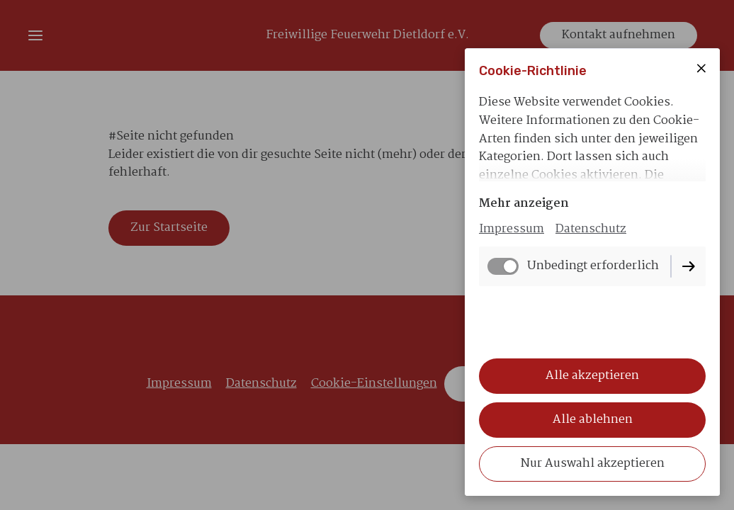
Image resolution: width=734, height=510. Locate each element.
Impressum (511, 229)
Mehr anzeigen (524, 203)
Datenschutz (590, 229)
